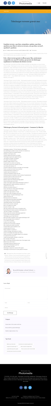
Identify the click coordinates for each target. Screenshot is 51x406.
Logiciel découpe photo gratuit (12, 348)
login (38, 3)
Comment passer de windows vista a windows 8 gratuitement (17, 175)
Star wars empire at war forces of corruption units (15, 208)
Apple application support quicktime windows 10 (14, 184)
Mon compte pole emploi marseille (11, 225)
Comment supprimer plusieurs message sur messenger (16, 167)
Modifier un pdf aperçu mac (10, 153)
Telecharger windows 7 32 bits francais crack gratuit (15, 149)
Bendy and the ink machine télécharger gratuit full (14, 213)
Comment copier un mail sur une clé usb (12, 176)
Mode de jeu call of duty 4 (9, 241)
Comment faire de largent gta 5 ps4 (11, 178)
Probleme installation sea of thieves (31, 396)
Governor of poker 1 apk (9, 207)
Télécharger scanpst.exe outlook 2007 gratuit (14, 247)
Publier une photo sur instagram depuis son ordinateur (16, 234)
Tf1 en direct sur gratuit (9, 220)
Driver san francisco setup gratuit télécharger (14, 188)
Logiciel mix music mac (9, 185)
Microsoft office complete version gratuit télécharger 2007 (17, 217)
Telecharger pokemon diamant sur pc (12, 243)
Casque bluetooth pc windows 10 (11, 170)
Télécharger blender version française (12, 202)
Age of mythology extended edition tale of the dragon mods (17, 240)
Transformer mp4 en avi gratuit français (12, 152)
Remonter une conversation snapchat (12, 223)
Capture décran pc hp (8, 196)
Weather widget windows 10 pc (11, 161)
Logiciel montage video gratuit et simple (12, 231)
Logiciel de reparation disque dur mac (12, 173)
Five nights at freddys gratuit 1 (10, 160)
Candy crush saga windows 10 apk (11, 191)
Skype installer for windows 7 (10, 229)
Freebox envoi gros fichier (9, 222)
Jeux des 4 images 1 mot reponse (11, 211)
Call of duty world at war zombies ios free (13, 164)
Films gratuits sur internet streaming (12, 200)
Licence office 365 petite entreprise (11, 214)
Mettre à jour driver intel (11, 344)
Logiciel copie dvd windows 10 (10, 172)
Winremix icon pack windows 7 (10, 187)
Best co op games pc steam (10, 205)
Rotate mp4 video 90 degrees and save (12, 193)
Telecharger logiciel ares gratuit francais (12, 157)
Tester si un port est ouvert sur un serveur (13, 169)
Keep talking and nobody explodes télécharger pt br (15, 210)
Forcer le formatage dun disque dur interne (13, 232)
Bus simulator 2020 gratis (9, 238)
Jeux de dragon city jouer (9, 246)
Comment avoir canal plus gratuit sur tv (25, 344)
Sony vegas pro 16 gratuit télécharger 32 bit (13, 194)
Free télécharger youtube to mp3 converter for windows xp (17, 150)
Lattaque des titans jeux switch (10, 190)
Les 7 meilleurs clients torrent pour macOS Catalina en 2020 (16, 50)
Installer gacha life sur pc (9, 228)
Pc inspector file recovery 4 (10, 235)
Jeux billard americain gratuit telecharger (13, 199)
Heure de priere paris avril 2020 (11, 181)
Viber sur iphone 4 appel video (26, 346)
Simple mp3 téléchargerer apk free (11, 244)
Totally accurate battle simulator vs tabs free (13, 237)
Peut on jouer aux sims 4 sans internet (28, 348)
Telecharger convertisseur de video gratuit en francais (15, 249)
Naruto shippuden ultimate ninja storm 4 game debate (33, 397)
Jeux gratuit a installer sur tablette (11, 158)
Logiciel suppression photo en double (12, 155)
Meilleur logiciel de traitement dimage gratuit (13, 179)
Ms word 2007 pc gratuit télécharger (12, 327)
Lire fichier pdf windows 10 (10, 166)
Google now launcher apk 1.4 (12, 346)
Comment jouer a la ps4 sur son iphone (14, 351)
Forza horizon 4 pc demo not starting (12, 163)
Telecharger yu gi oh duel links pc (11, 216)
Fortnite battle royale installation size (12, 226)
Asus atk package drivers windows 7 (12, 219)
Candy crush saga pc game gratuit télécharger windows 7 (16, 182)
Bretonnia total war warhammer (10, 197)
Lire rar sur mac (15, 396)
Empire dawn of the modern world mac (13, 324)
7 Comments (33, 50)
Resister (44, 3)
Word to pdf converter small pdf (11, 204)
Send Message (10, 312)
